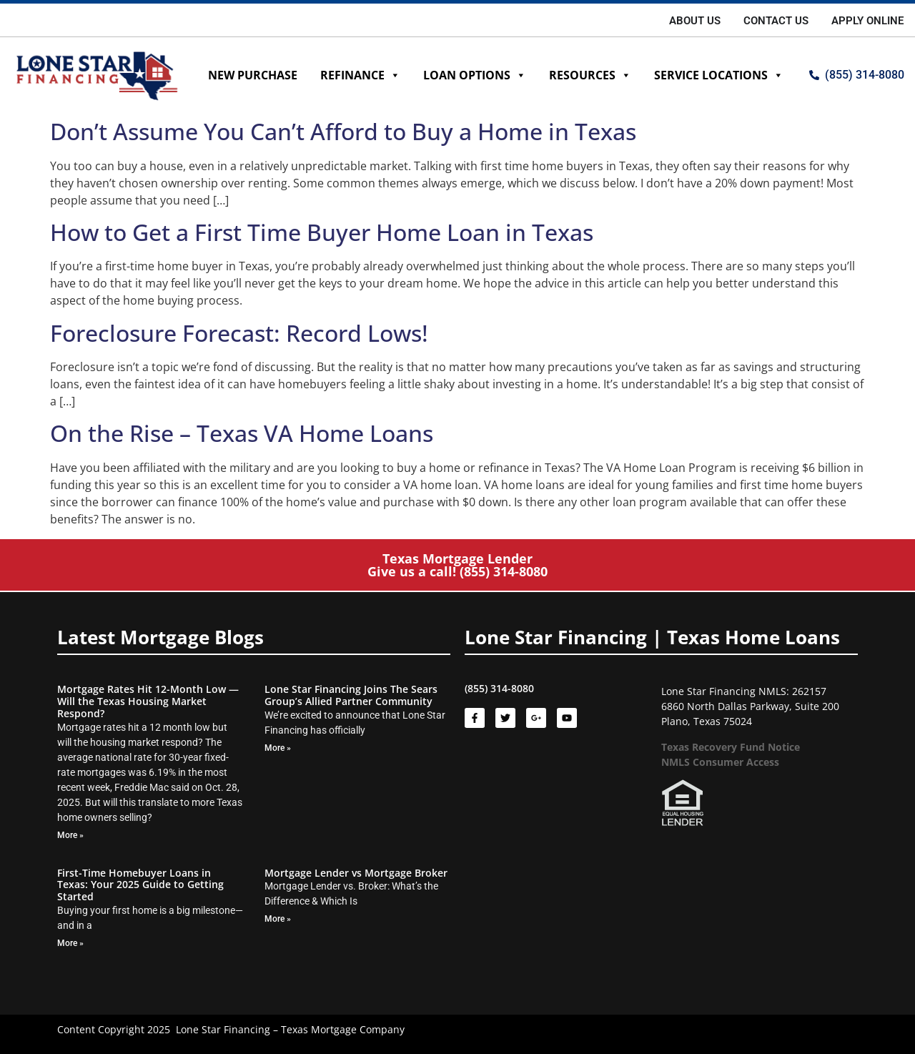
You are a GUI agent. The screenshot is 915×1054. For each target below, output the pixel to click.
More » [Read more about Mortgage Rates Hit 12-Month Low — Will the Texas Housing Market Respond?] (70, 835)
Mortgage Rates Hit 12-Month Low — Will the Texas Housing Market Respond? (148, 701)
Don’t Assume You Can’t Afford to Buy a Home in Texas (343, 131)
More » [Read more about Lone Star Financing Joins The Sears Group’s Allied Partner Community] (277, 748)
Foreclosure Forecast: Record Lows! (239, 332)
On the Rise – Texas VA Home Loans (241, 433)
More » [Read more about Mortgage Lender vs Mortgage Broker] (277, 919)
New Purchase (252, 75)
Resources (590, 75)
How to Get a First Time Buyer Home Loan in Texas (321, 232)
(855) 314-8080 (504, 571)
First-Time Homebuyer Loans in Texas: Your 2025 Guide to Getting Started (140, 885)
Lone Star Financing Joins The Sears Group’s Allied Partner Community (350, 695)
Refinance (360, 75)
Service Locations (718, 75)
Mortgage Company (358, 1029)
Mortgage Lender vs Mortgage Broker (355, 873)
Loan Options (474, 75)
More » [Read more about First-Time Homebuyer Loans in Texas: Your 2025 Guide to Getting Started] (70, 943)
